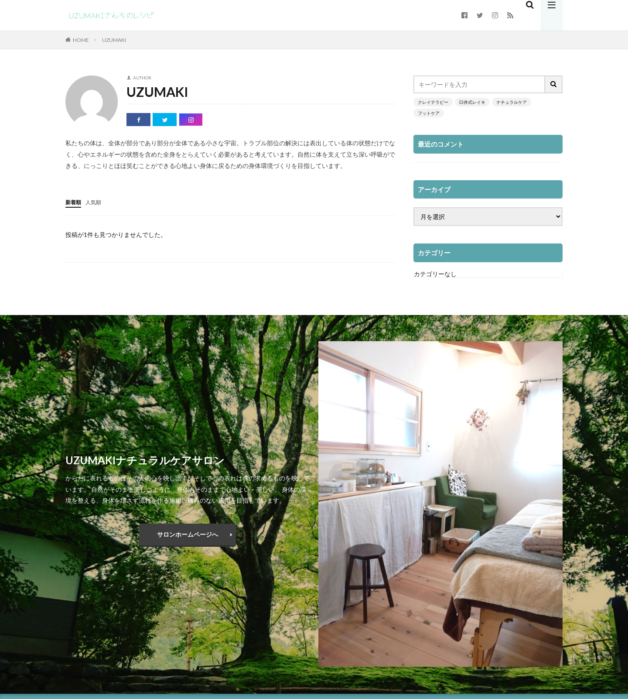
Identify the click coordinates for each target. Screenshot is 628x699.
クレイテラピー (433, 102)
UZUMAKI (114, 40)
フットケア (429, 113)
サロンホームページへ (187, 534)
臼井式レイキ (472, 102)
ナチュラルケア (511, 102)
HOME (81, 40)
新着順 (74, 202)
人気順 (97, 202)
